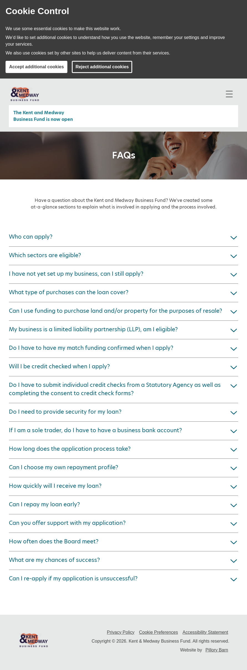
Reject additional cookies (102, 66)
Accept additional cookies (36, 66)
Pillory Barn (216, 650)
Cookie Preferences (158, 632)
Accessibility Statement (205, 632)
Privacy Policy (120, 632)
